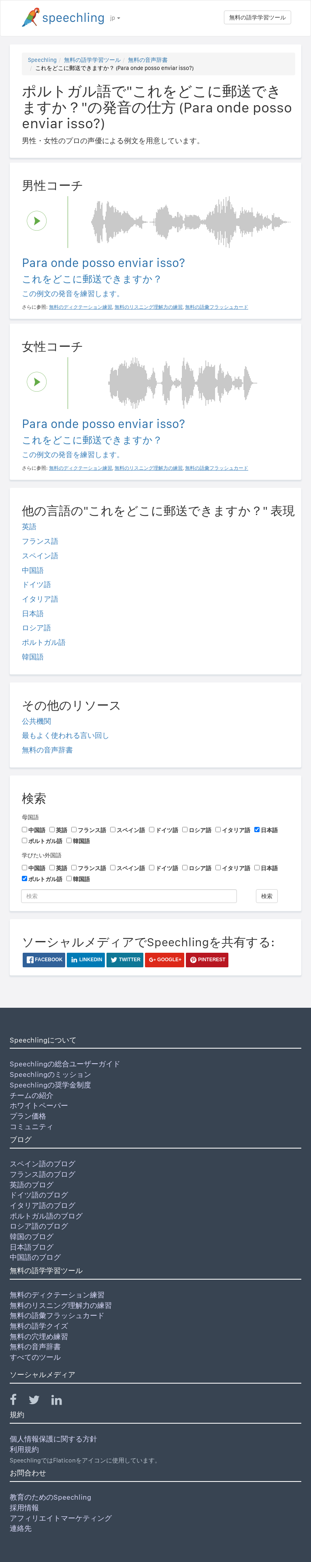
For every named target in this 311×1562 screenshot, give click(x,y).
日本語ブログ (31, 1247)
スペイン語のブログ (42, 1163)
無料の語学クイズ (39, 1326)
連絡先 (21, 1528)
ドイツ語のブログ (39, 1195)
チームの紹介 (31, 1095)
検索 (267, 896)
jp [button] (115, 18)
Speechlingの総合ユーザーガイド (65, 1064)
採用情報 (24, 1507)
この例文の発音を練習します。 (73, 293)
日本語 (33, 613)
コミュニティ (31, 1126)
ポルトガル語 (44, 642)
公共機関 (36, 721)
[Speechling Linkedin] (61, 1401)
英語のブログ (31, 1185)
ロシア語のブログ (39, 1226)
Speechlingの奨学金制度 (50, 1085)
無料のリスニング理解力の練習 (61, 1305)
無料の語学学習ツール (257, 17)
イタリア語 (40, 599)
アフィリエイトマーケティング (61, 1518)
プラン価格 (28, 1116)
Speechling (42, 60)
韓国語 (33, 657)
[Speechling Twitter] (39, 1401)
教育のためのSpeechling (50, 1497)
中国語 (33, 570)
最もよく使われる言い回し (65, 735)
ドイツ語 (36, 584)
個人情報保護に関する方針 (53, 1439)
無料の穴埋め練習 (39, 1336)
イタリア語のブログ (42, 1205)
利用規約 (24, 1449)
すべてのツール (35, 1357)
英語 (29, 526)
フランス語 (40, 541)
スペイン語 (40, 555)
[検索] (129, 896)
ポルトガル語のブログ (46, 1216)
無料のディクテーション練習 (57, 1295)
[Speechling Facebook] (18, 1401)
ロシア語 (36, 627)
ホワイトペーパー (39, 1105)
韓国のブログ (31, 1236)
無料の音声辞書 (148, 60)
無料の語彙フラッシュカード (57, 1315)
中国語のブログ (35, 1257)
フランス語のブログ (42, 1174)
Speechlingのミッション (50, 1074)
